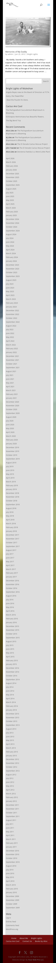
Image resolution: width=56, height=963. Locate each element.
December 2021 (12, 356)
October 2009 (11, 904)
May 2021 (10, 383)
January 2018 (11, 531)
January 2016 (11, 622)
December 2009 (12, 896)
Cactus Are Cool (12, 941)
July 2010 (9, 870)
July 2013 (9, 733)
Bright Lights (32, 54)
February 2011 (12, 843)
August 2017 (11, 550)
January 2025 (11, 215)
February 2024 (12, 257)
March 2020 (11, 436)
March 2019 (11, 481)
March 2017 (11, 569)
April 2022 (10, 341)
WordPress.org (12, 929)
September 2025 (13, 185)
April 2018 (10, 519)
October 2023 (11, 272)
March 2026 (11, 162)
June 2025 (10, 196)
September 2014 (13, 679)
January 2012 (11, 801)
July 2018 (9, 512)
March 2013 (11, 748)
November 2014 (12, 672)
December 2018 (12, 493)
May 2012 (10, 786)
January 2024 (11, 261)
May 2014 (10, 695)
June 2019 (10, 470)
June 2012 (10, 782)
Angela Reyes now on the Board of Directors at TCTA (27, 92)
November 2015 (12, 630)
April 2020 (10, 432)
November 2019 (12, 451)
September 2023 (13, 276)
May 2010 (10, 877)
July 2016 (9, 599)
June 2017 (10, 558)
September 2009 (13, 907)
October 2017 (11, 542)
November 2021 (12, 360)
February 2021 (12, 394)
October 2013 (11, 721)
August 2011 (11, 820)
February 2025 (12, 211)
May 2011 (10, 831)
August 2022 (11, 326)
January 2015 (11, 664)
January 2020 (11, 443)
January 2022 (11, 352)
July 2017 (9, 554)
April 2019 (10, 478)
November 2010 (12, 854)
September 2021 (13, 367)
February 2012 (12, 797)
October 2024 (11, 227)
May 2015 (10, 653)
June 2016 (10, 603)
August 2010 (11, 866)
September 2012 (13, 771)
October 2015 (11, 634)
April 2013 (10, 744)
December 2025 (12, 173)
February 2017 (12, 573)
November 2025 (12, 177)
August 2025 (11, 189)
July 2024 (9, 238)
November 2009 (12, 900)
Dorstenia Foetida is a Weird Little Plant (33, 152)
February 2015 (12, 660)
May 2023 (10, 291)
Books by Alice (41, 941)
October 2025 (11, 181)
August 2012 (11, 774)
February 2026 (12, 166)
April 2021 (10, 386)
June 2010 (10, 873)
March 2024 (11, 253)
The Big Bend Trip (13, 120)
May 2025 (10, 200)
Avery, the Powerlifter (15, 96)
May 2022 (10, 337)
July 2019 (9, 466)
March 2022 (11, 345)
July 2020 (9, 421)
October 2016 (11, 588)
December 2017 (12, 535)
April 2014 (10, 698)
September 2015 (13, 637)
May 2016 (10, 607)
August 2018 (11, 508)
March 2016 (11, 615)
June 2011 (10, 828)
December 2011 (12, 805)
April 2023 (10, 295)
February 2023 (12, 303)
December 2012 (12, 759)
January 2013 (11, 755)
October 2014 (11, 675)
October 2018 (11, 500)
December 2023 (12, 265)
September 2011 (13, 816)
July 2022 (9, 329)
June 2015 (10, 649)
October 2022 (11, 318)
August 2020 (11, 417)
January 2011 (11, 847)
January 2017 (11, 577)
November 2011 (12, 809)
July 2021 (9, 375)
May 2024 (10, 246)
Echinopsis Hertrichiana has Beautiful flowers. (25, 116)
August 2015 (11, 641)
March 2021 (11, 390)
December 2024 (12, 219)
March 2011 (11, 839)
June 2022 (10, 333)
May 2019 (10, 474)
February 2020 (12, 440)
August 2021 (11, 371)
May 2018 (10, 516)
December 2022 (12, 310)
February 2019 (12, 485)
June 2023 (10, 288)
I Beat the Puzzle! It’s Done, (17, 100)
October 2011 (11, 812)
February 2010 (12, 889)
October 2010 (11, 858)
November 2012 (12, 763)
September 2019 (13, 459)
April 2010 (10, 881)
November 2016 (12, 584)
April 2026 (10, 158)
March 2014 (11, 702)
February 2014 (12, 706)
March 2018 (11, 523)
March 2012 (11, 793)
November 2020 (12, 405)
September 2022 (13, 322)
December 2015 (12, 626)
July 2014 (9, 687)
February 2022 (12, 348)
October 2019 (11, 455)
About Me (24, 938)
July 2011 (9, 824)
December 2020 (12, 402)
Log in (8, 918)
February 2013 (12, 752)
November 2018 (12, 497)
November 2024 (12, 223)
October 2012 (11, 767)
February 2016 (12, 618)
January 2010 (11, 892)
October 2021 (11, 364)
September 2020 (13, 413)
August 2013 (11, 729)
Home (13, 938)
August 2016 (11, 596)
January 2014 (11, 710)
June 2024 (10, 242)
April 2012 (10, 790)
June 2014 (10, 691)
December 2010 (12, 850)
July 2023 (9, 284)
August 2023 (11, 280)
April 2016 (10, 611)
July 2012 (9, 778)
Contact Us (27, 941)
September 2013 (13, 725)
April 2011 (10, 835)
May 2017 (10, 561)
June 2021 (10, 379)
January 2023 (11, 307)
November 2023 (12, 269)
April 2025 (10, 204)
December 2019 (12, 447)
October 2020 (11, 409)
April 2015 (10, 656)
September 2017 (13, 546)
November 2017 (12, 539)
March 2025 (11, 208)
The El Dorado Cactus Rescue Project (32, 144)
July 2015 (9, 645)
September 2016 (13, 592)
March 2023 (11, 299)
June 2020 (10, 424)
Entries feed (11, 921)
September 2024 (13, 230)
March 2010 (11, 885)
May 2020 (10, 428)
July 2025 (9, 192)
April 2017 (10, 565)
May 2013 (10, 740)
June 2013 (10, 736)
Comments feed (12, 925)
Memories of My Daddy (16, 51)
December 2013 (12, 714)
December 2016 (12, 580)
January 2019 (11, 489)
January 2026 (11, 170)
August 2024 (11, 234)
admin (10, 54)
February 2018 (12, 527)
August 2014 (11, 683)
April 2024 (10, 250)
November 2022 (12, 314)
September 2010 (13, 862)
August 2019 (11, 462)
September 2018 (13, 504)
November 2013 (12, 717)
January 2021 (11, 398)
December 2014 (12, 668)
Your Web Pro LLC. (36, 960)
